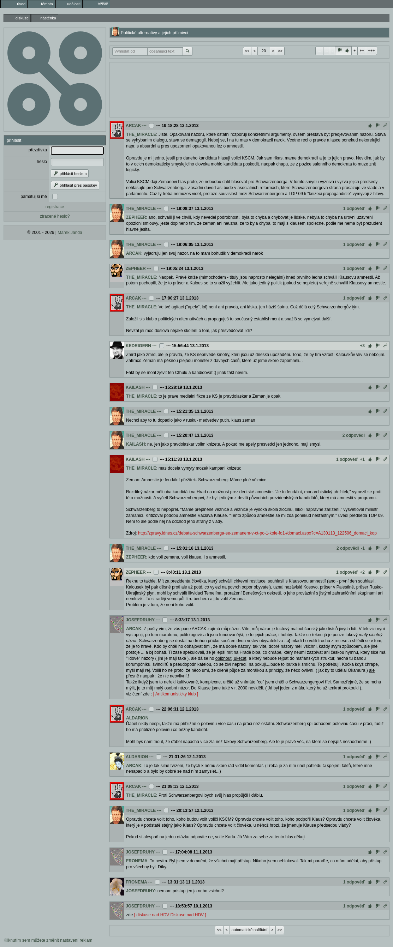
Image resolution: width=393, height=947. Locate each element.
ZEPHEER (136, 217)
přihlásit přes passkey (75, 185)
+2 (362, 572)
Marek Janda (70, 232)
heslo (42, 161)
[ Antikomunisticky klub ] (175, 694)
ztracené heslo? (55, 216)
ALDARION (137, 718)
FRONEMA (137, 860)
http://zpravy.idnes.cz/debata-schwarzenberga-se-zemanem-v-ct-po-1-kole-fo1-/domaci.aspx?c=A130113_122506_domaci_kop (257, 533)
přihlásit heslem (70, 173)
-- (326, 50)
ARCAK (133, 125)
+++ (371, 50)
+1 (362, 459)
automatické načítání (250, 930)
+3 (362, 345)
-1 (363, 548)
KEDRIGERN (138, 345)
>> (280, 51)
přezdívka (38, 149)
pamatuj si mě (33, 196)
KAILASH (135, 387)
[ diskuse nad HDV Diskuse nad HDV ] (170, 914)
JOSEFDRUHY (140, 619)
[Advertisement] (249, 88)
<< (247, 51)
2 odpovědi (354, 435)
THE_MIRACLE (141, 134)
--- (319, 50)
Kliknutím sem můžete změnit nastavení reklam (48, 940)
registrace (55, 206)
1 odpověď (354, 208)
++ (361, 50)
